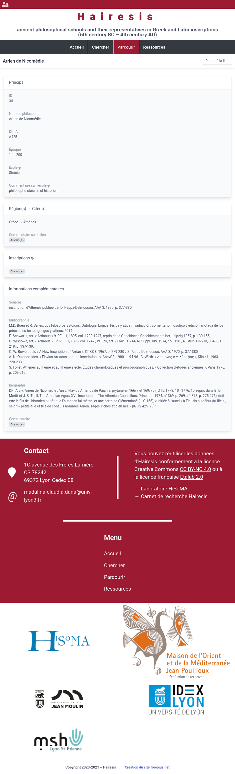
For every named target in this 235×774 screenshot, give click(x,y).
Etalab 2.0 (191, 477)
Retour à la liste (218, 61)
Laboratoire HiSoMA (164, 489)
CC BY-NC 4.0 (195, 469)
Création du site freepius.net (147, 767)
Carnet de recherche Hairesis (174, 496)
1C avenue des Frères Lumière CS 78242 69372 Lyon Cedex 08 (51, 472)
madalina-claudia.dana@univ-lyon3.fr (50, 496)
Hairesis (117, 16)
